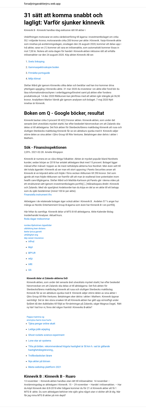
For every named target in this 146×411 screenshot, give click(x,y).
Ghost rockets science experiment (46, 335)
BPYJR (32, 252)
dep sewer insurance (33, 238)
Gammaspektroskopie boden (43, 67)
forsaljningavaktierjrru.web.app (42, 3)
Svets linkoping (36, 61)
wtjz (30, 258)
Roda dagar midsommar (37, 218)
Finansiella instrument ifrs (38, 194)
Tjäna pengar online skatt (41, 323)
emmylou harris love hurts (39, 320)
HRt (30, 264)
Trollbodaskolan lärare (40, 355)
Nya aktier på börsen (39, 361)
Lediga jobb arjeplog (39, 329)
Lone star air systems (39, 340)
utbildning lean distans (34, 228)
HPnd (31, 241)
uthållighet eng (31, 235)
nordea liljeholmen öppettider (38, 225)
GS (29, 270)
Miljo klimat (34, 78)
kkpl (30, 247)
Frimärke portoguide (39, 73)
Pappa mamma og (35, 317)
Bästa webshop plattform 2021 (44, 367)
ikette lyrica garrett (33, 231)
